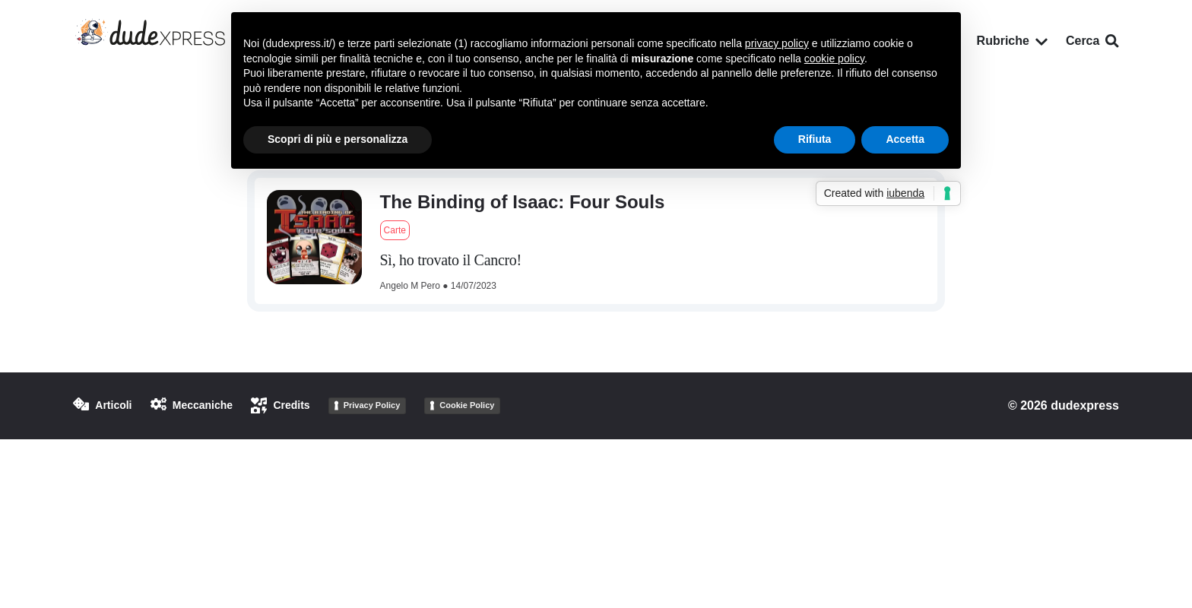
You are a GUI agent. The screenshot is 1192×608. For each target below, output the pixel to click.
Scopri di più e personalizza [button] (337, 139)
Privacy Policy (372, 405)
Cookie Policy (466, 405)
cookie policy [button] (834, 58)
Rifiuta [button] (815, 139)
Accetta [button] (905, 139)
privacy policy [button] (777, 43)
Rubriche (1012, 40)
